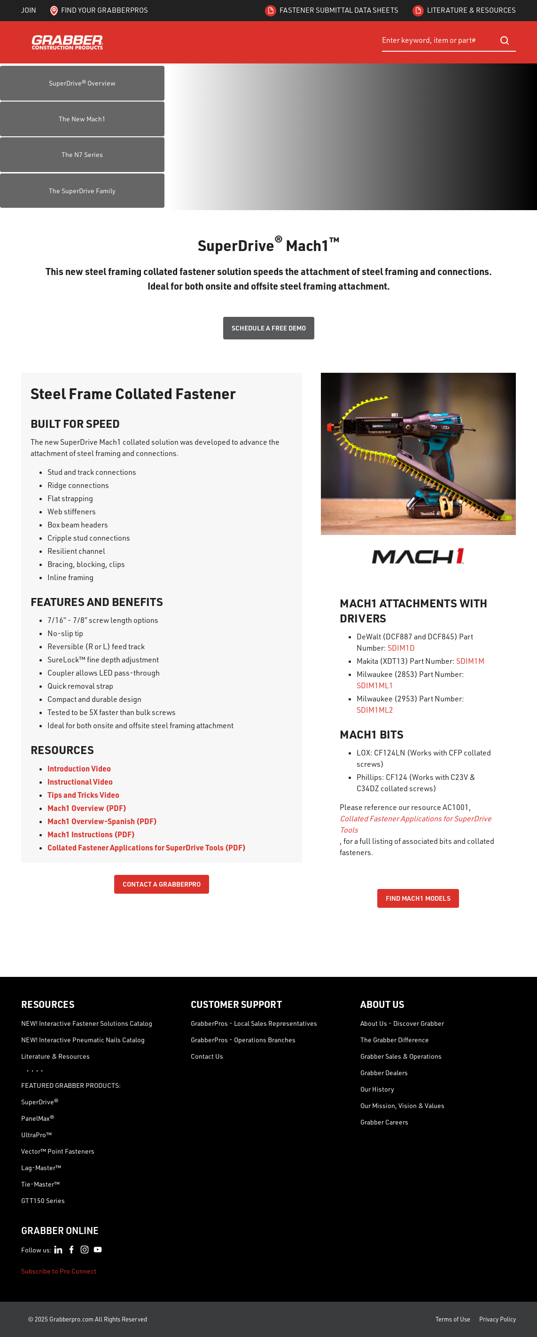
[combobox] (449, 40)
